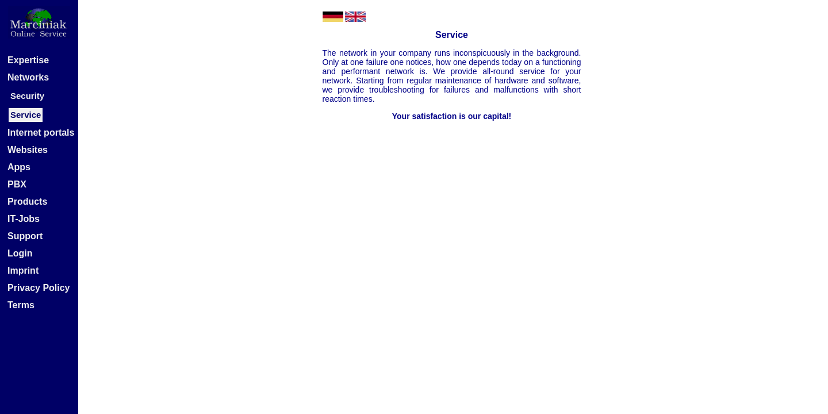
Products (27, 201)
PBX (16, 184)
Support (25, 236)
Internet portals (40, 132)
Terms (20, 305)
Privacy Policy (38, 288)
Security (27, 96)
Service (25, 115)
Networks (28, 77)
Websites (27, 150)
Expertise (28, 60)
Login (20, 253)
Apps (18, 167)
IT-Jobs (23, 219)
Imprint (23, 270)
